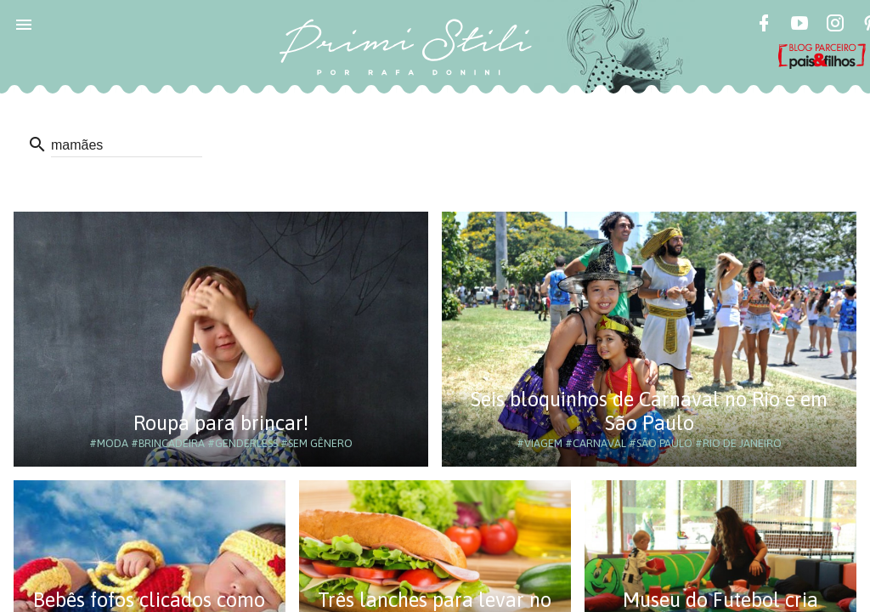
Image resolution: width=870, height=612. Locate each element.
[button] (23, 23)
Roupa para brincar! (220, 422)
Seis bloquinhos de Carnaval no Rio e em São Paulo (649, 411)
